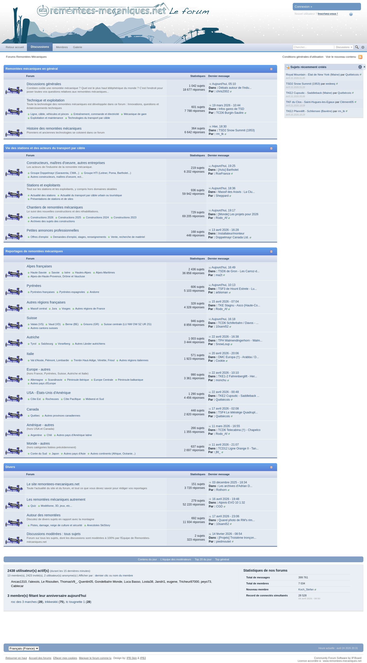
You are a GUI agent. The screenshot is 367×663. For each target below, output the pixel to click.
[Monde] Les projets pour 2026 (238, 214)
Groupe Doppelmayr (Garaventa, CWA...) (55, 172)
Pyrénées (34, 286)
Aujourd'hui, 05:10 (224, 84)
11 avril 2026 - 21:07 (225, 444)
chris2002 (222, 91)
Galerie (77, 47)
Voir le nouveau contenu (341, 56)
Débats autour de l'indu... (235, 87)
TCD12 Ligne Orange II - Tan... (238, 448)
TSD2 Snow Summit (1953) (303, 83)
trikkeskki (51, 602)
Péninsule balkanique (130, 379)
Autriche (33, 337)
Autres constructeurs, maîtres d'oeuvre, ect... (57, 176)
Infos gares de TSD (231, 109)
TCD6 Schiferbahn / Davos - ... (238, 323)
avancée (363, 47)
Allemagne (37, 379)
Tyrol (33, 343)
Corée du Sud (39, 453)
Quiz (33, 505)
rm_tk (341, 111)
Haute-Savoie (39, 272)
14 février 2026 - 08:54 (227, 534)
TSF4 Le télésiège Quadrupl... (238, 412)
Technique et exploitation (45, 100)
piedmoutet (223, 541)
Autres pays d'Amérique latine (74, 435)
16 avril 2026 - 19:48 (225, 499)
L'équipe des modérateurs (176, 559)
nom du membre (123, 575)
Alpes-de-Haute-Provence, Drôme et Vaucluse (58, 276)
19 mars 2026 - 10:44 (226, 105)
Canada (33, 409)
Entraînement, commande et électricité (96, 114)
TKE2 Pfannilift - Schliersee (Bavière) (309, 111)
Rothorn (221, 490)
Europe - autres (38, 369)
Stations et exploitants (43, 185)
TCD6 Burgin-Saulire (229, 112)
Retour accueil (15, 47)
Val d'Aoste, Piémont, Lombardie (50, 360)
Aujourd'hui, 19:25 (223, 166)
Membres (62, 47)
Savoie (55, 272)
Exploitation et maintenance (47, 117)
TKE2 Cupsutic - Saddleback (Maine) (309, 92)
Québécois (352, 74)
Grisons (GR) (91, 324)
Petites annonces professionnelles (53, 230)
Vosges (66, 308)
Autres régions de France (90, 308)
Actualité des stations (43, 195)
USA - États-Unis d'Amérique (49, 393)
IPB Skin (132, 658)
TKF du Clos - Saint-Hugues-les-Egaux (310, 101)
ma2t (219, 275)
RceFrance (223, 173)
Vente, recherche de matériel (128, 236)
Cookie (220, 360)
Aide (354, 14)
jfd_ (218, 452)
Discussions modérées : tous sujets (54, 534)
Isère (67, 272)
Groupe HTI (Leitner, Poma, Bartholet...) (107, 172)
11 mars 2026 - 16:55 (226, 426)
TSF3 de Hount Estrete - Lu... (237, 288)
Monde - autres (38, 443)
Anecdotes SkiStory (98, 525)
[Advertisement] (183, 622)
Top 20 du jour (203, 559)
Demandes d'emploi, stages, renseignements (79, 236)
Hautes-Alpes (83, 272)
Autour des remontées (44, 515)
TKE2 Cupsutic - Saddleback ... (238, 396)
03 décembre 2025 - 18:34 (229, 482)
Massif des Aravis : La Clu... (236, 192)
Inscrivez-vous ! (328, 13)
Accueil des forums (40, 658)
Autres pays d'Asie (75, 453)
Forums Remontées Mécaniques (26, 56)
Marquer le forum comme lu (95, 658)
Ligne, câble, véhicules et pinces (50, 114)
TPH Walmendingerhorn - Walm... (240, 340)
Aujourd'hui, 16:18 (223, 319)
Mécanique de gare (135, 114)
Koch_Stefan (306, 589)
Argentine (36, 435)
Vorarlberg (64, 343)
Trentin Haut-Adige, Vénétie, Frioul (94, 360)
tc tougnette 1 (75, 602)
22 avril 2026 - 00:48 (225, 392)
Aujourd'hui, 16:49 (223, 267)
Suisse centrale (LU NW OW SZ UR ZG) (127, 324)
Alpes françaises (39, 266)
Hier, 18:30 (219, 126)
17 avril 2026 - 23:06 (225, 516)
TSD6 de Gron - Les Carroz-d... (238, 271)
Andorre (94, 291)
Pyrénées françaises (43, 291)
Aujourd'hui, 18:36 (223, 188)
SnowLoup (223, 344)
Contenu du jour (147, 559)
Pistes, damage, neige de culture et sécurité (56, 525)
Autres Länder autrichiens (90, 343)
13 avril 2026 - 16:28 (225, 230)
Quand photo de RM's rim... (237, 520)
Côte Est (36, 399)
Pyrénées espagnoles (72, 291)
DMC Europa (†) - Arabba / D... (238, 357)
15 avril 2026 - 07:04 (225, 301)
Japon (55, 453)
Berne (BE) (72, 324)
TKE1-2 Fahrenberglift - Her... (237, 376)
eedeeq (330, 83)
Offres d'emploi (39, 236)
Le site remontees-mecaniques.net (53, 484)
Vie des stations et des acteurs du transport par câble (45, 148)
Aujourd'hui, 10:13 (223, 285)
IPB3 (143, 658)
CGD (219, 506)
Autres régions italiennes (133, 360)
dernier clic (101, 575)
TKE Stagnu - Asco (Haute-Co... (239, 305)
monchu (221, 380)
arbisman (222, 292)
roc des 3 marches (24, 602)
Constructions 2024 (97, 217)
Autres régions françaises (46, 302)
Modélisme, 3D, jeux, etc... (56, 505)
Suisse (32, 318)
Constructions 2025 (69, 217)
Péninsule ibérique (78, 379)
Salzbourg (47, 343)
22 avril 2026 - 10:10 (225, 372)
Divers (10, 467)
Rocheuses (52, 399)
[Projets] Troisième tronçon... (237, 537)
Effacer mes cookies (65, 658)
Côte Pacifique (72, 399)
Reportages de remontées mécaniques (34, 251)
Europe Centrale (103, 379)
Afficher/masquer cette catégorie (272, 69)
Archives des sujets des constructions (53, 221)
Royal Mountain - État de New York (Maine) (313, 74)
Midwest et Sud (95, 399)
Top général (222, 559)
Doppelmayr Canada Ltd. (232, 237)
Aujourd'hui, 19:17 (223, 210)
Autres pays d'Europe (43, 383)
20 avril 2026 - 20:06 (225, 353)
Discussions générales (44, 84)
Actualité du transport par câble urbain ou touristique (91, 195)
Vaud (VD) (54, 324)
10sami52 (222, 326)
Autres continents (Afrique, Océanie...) (112, 453)
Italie (30, 354)
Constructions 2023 (125, 217)
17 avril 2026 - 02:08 (225, 408)
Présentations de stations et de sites (52, 198)
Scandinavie (55, 379)
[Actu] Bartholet (228, 169)
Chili (49, 435)
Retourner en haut (16, 658)
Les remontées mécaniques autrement (56, 499)
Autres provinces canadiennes (62, 415)
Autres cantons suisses (44, 328)
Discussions (40, 47)
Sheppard (222, 195)
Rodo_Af (221, 218)
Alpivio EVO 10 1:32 (231, 502)
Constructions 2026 (42, 217)
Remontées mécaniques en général (32, 68)
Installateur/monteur (231, 233)
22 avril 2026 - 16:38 (225, 336)
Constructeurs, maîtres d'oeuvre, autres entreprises (66, 163)
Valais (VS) (37, 324)
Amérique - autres (40, 425)
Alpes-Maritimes (105, 272)
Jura (54, 308)
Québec (35, 415)
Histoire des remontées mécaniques (54, 128)
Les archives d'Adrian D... (235, 486)
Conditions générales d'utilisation (302, 56)
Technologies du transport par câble (89, 117)
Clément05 (347, 101)
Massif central (39, 308)
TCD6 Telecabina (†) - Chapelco (239, 430)
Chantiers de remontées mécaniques (55, 207)
